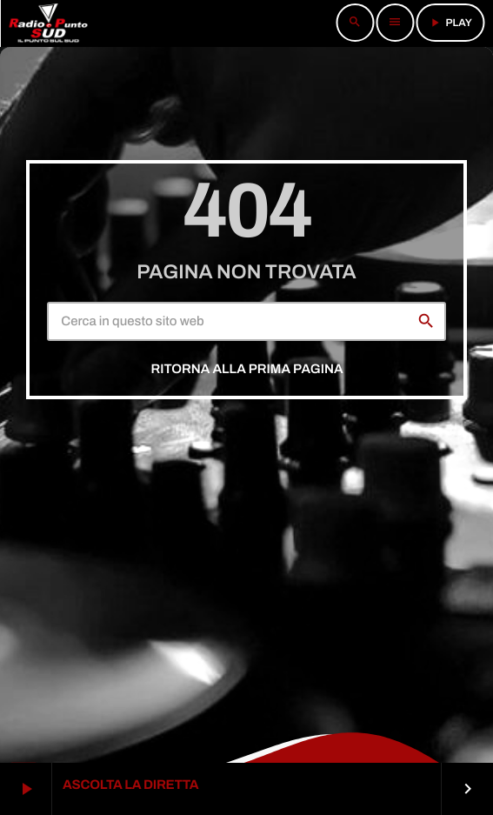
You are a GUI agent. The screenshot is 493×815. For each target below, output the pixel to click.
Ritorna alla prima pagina (246, 370)
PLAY (450, 23)
